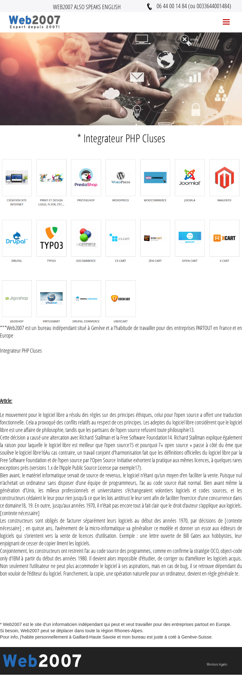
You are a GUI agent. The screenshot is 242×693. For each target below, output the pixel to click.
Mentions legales (217, 664)
